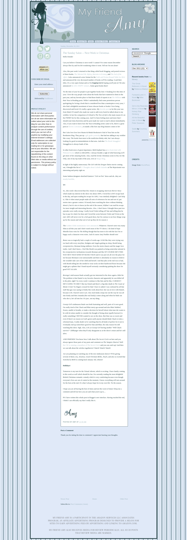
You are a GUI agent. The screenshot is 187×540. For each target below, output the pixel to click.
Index (90, 41)
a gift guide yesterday (92, 135)
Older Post (124, 499)
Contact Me (114, 41)
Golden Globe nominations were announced (82, 226)
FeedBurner (48, 98)
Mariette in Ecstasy (100, 74)
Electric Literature (75, 127)
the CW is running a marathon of (81, 345)
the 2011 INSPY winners (80, 86)
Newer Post (65, 499)
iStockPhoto (145, 165)
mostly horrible (68, 179)
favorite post (104, 109)
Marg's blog (100, 159)
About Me (82, 41)
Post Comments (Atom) (79, 504)
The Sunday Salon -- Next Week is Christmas (86, 53)
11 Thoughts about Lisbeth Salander (94, 167)
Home (73, 41)
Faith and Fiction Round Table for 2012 (110, 77)
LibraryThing (152, 140)
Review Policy (101, 41)
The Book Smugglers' (113, 141)
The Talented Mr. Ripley (83, 74)
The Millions (116, 97)
